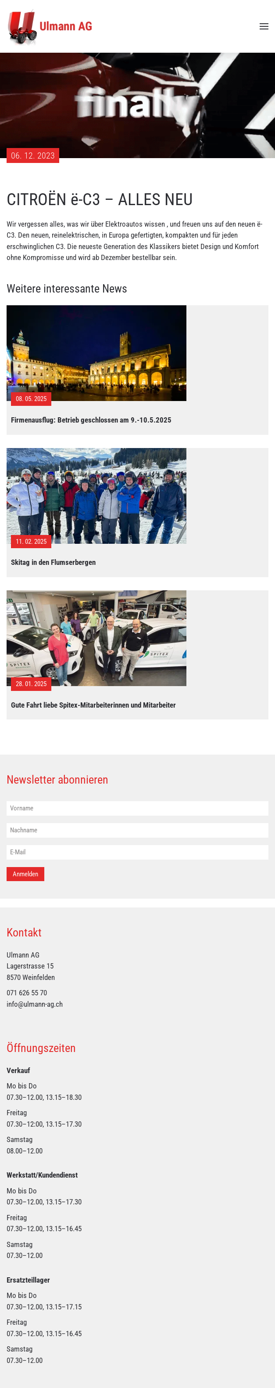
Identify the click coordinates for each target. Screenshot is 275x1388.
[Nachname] (137, 831)
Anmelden (25, 874)
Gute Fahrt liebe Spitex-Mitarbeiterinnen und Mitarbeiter (93, 705)
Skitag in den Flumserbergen (53, 562)
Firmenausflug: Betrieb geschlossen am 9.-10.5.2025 (91, 420)
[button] (264, 26)
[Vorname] (137, 809)
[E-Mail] (137, 852)
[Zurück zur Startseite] (50, 26)
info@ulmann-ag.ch (35, 1004)
